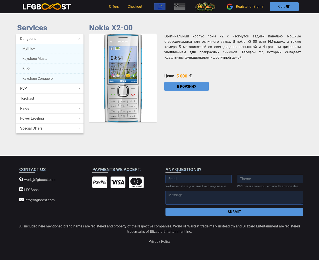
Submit (234, 212)
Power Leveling (32, 118)
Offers (114, 6)
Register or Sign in (244, 6)
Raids (24, 108)
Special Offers (31, 128)
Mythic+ (28, 49)
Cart (284, 6)
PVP (23, 88)
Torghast (27, 98)
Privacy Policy (160, 241)
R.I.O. (26, 68)
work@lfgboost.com (37, 179)
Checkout (135, 6)
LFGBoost (29, 189)
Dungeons (28, 39)
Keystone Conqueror (38, 78)
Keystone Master (35, 58)
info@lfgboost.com (37, 200)
